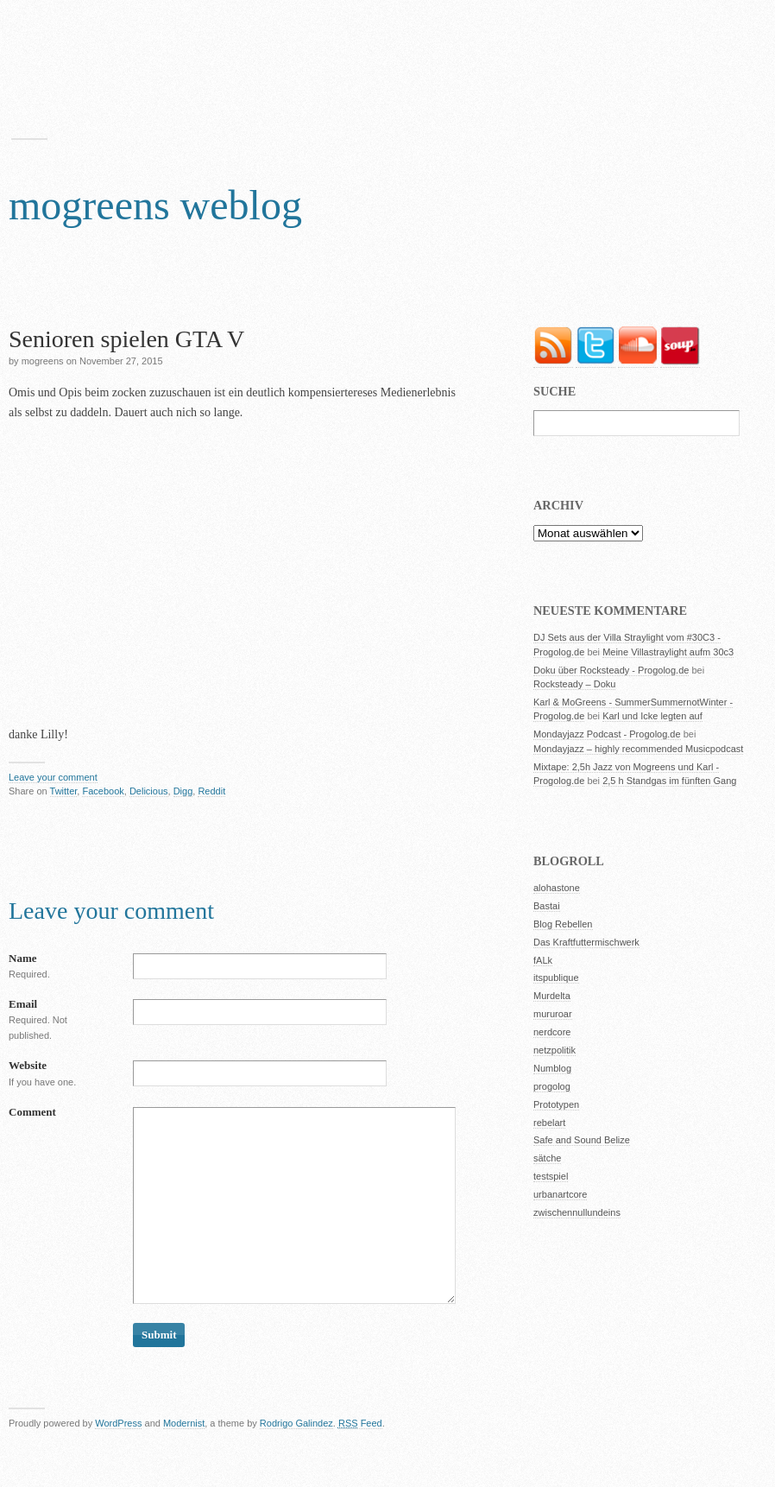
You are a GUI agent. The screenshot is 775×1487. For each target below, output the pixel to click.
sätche (547, 1158)
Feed (360, 1423)
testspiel (550, 1176)
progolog (551, 1086)
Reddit (211, 791)
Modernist (184, 1423)
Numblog (552, 1068)
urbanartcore (560, 1194)
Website (28, 1065)
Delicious (148, 791)
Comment (32, 1111)
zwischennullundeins (577, 1212)
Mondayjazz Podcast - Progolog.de (607, 734)
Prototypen (556, 1104)
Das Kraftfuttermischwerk (586, 942)
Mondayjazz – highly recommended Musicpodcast (638, 749)
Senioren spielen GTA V (126, 339)
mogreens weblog (155, 205)
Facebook (102, 791)
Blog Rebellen (563, 924)
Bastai (546, 906)
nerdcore (551, 1032)
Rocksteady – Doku (574, 684)
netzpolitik (554, 1050)
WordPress (118, 1423)
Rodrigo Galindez (296, 1423)
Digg (183, 791)
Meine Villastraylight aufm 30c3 (668, 652)
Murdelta (551, 995)
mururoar (552, 1014)
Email (23, 1003)
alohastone (556, 888)
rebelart (549, 1122)
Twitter (64, 791)
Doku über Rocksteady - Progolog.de (611, 670)
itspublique (556, 977)
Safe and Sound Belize (581, 1140)
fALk (542, 960)
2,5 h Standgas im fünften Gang (669, 780)
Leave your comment (53, 777)
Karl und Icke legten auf (652, 716)
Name (23, 958)
